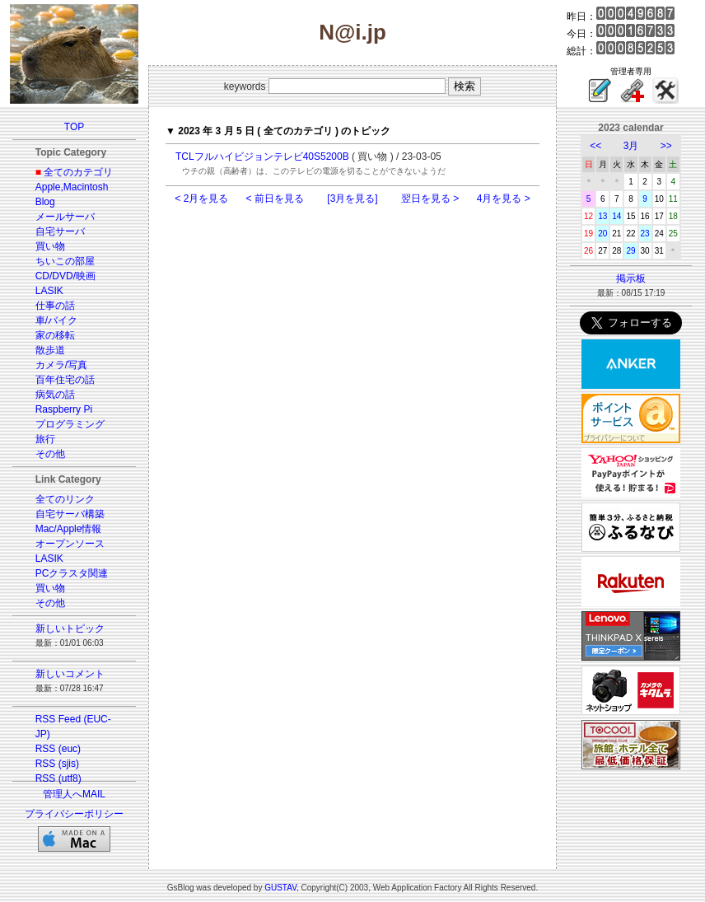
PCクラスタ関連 (72, 573)
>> (666, 146)
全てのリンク (65, 499)
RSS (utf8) (58, 778)
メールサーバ (65, 216)
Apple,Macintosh (72, 187)
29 (630, 250)
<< (595, 146)
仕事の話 (55, 305)
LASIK (49, 291)
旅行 (45, 439)
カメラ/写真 (61, 365)
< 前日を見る (275, 198)
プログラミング (70, 424)
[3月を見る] (352, 198)
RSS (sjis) (57, 763)
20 (602, 233)
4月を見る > (503, 198)
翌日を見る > (430, 198)
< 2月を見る (201, 198)
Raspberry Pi (63, 409)
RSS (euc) (58, 749)
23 (645, 233)
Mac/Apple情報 (68, 529)
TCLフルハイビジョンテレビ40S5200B (262, 156)
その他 (50, 454)
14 (616, 216)
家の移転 (55, 335)
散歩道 (50, 350)
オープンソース (70, 543)
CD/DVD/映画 (65, 276)
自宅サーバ (60, 231)
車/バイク (56, 320)
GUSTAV (280, 887)
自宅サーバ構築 (70, 514)
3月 (631, 146)
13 (602, 216)
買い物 (50, 246)
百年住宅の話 (65, 380)
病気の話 (55, 394)
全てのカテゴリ (78, 172)
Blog (45, 202)
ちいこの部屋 (65, 261)
